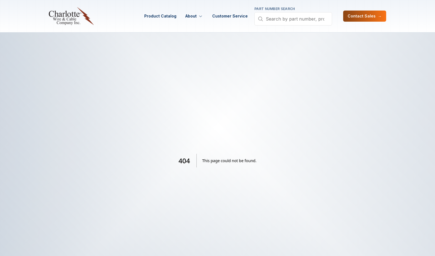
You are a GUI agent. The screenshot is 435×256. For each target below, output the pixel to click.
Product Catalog (160, 16)
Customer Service (230, 16)
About (194, 16)
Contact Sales (365, 16)
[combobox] (293, 19)
